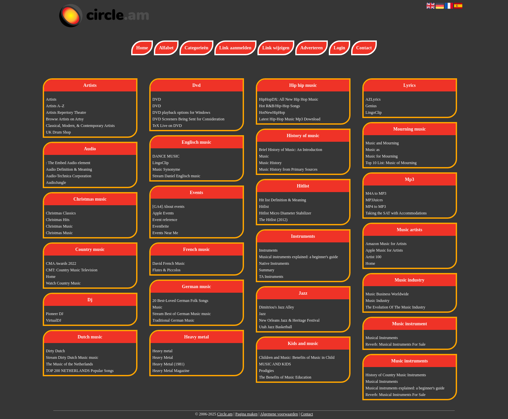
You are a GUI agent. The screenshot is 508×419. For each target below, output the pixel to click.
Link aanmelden (235, 47)
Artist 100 (373, 257)
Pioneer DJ (54, 313)
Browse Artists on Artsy (65, 119)
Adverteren (311, 47)
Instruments (268, 250)
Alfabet (166, 47)
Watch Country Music (63, 283)
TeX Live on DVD (167, 125)
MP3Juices (374, 200)
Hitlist (264, 206)
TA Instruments (271, 276)
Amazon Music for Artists (386, 243)
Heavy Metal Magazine (171, 370)
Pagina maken (246, 414)
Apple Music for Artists (384, 250)
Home (142, 47)
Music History (270, 162)
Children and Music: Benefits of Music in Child (297, 357)
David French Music (169, 263)
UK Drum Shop (58, 132)
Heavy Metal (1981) (168, 364)
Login (339, 47)
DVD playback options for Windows (181, 112)
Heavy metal (163, 351)
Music (157, 307)
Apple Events (163, 213)
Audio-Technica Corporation (68, 176)
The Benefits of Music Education (285, 377)
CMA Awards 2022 (61, 263)
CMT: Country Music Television (72, 270)
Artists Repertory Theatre (66, 112)
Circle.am (224, 414)
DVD (157, 99)
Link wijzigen (275, 47)
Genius (371, 106)
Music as (373, 149)
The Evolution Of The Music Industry (395, 307)
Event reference (165, 219)
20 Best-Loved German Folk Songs (180, 300)
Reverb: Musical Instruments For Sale (396, 344)
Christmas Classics (61, 213)
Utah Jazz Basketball (275, 327)
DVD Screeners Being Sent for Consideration (189, 119)
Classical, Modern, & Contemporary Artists (80, 125)
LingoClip (161, 162)
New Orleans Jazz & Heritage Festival (289, 320)
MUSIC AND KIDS (275, 364)
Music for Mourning (382, 156)
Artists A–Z (55, 106)
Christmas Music (59, 226)
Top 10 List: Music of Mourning (391, 162)
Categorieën (196, 47)
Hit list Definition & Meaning (282, 200)
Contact (364, 47)
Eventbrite (161, 226)
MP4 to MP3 (376, 206)
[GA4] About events (168, 206)
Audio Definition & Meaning (69, 169)
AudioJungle (56, 182)
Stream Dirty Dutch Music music (72, 357)
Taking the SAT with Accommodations (396, 213)
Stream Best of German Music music (182, 313)
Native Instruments (274, 263)
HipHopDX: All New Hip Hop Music (288, 99)
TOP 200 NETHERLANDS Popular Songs (80, 370)
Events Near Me (165, 233)
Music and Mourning (382, 143)
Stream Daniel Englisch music (177, 176)
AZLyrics (373, 99)
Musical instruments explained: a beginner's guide (298, 257)
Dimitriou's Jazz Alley (276, 307)
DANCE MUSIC (166, 156)
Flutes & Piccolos (167, 270)
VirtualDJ (53, 320)
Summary (267, 270)
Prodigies (266, 370)
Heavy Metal (163, 357)
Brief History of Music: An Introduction (290, 149)
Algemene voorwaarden (279, 414)
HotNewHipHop (272, 112)
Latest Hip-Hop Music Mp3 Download (290, 119)
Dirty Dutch (55, 351)
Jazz (262, 313)
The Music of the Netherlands (69, 364)
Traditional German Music (174, 320)
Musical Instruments (382, 337)
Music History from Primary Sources (288, 169)
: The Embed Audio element (68, 162)
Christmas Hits (58, 219)
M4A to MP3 (376, 193)
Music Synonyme (166, 169)
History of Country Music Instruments (396, 375)
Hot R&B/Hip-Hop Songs (279, 106)
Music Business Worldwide (387, 294)
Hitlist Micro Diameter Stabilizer (285, 213)
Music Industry (378, 300)
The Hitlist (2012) (273, 219)
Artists (51, 99)
